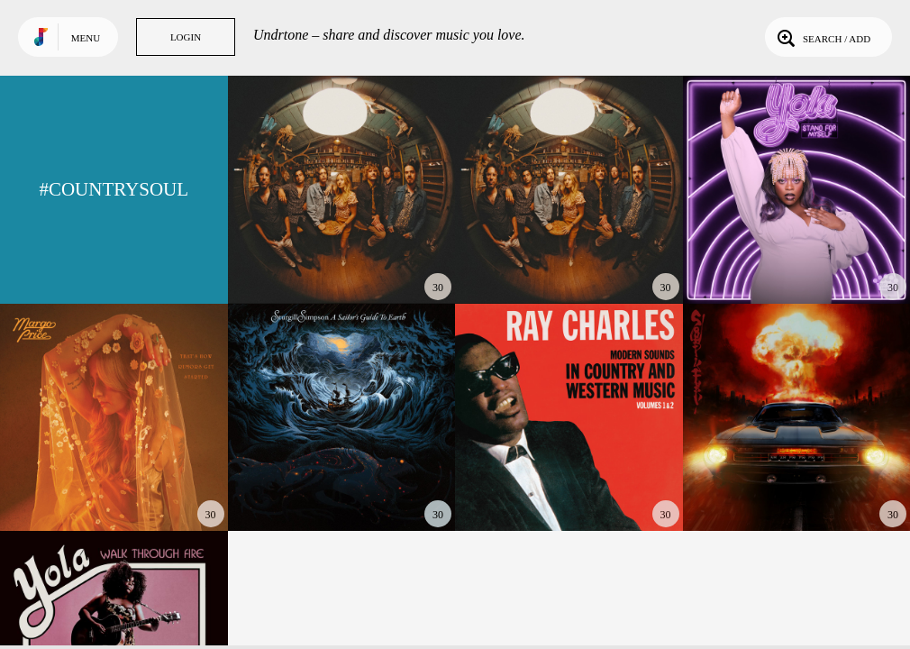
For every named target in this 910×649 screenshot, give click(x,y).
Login (185, 37)
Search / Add (822, 37)
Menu (85, 37)
